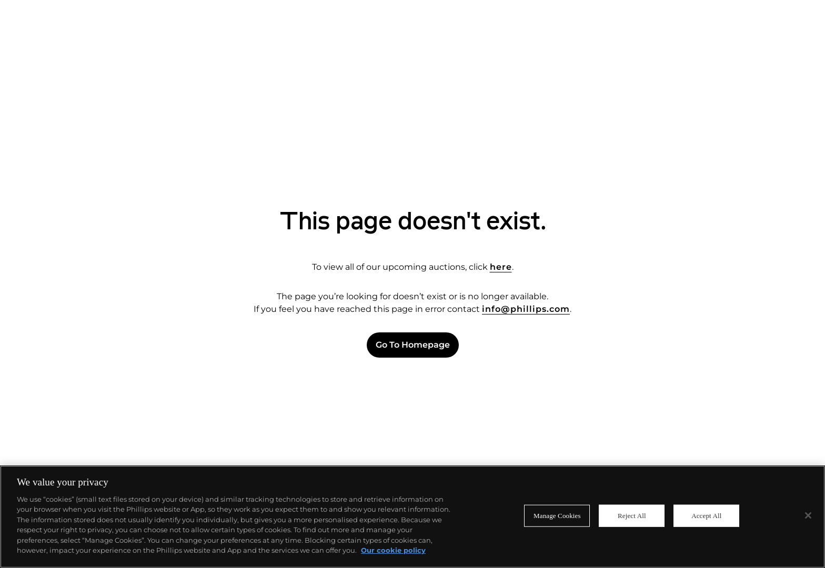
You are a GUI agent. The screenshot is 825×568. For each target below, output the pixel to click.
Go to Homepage (413, 345)
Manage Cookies (557, 516)
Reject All (632, 516)
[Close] (808, 515)
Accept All (706, 516)
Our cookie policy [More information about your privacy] (393, 550)
